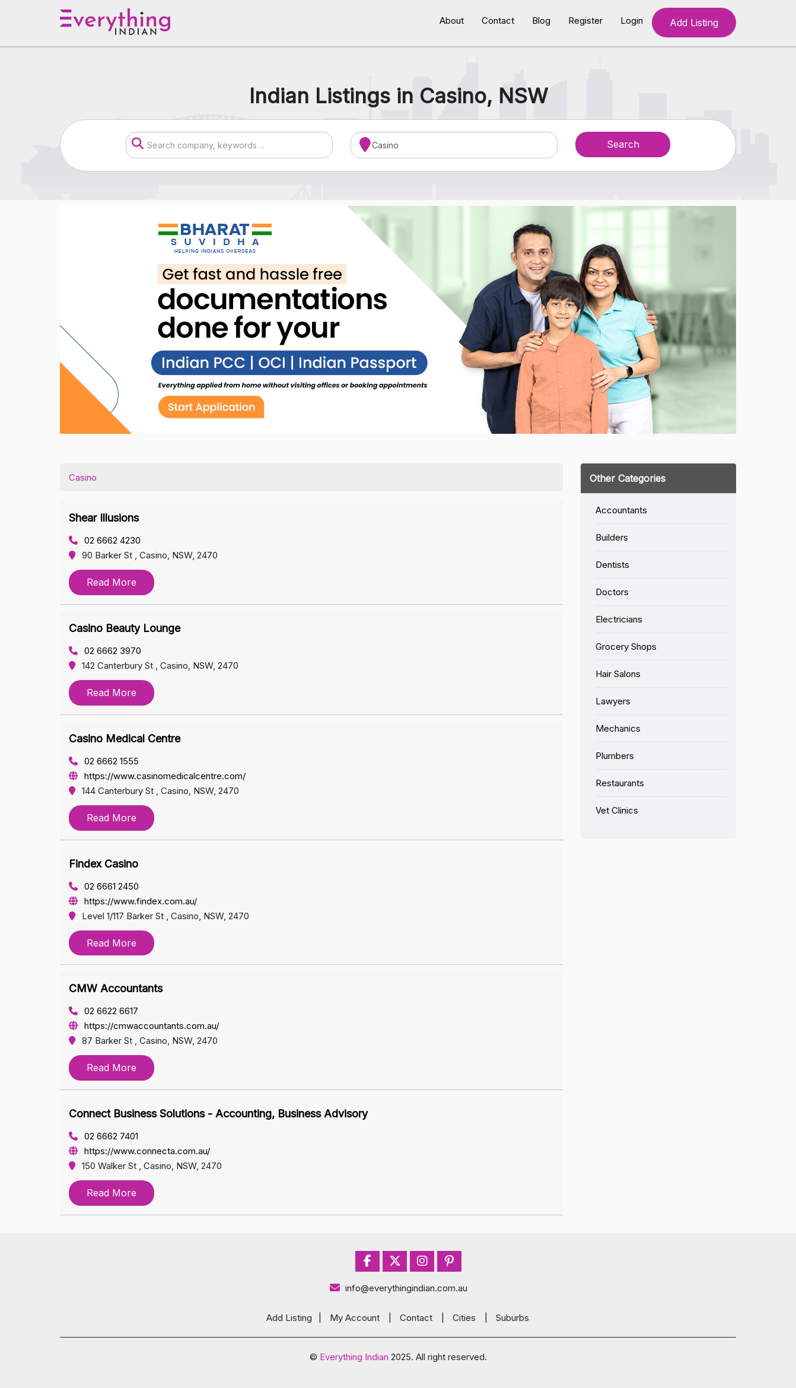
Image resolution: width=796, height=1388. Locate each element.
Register (585, 20)
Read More (111, 582)
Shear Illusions (104, 518)
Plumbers (615, 755)
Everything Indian (354, 1356)
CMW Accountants (116, 988)
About (452, 20)
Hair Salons (618, 673)
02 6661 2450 (104, 886)
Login (631, 20)
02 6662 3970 (105, 650)
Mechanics (618, 728)
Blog (541, 20)
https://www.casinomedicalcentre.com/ (157, 776)
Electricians (619, 619)
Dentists (612, 564)
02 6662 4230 (105, 540)
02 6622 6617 (103, 1011)
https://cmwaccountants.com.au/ (144, 1025)
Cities (464, 1317)
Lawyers (613, 701)
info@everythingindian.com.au (398, 1288)
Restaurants (620, 783)
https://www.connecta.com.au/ (139, 1151)
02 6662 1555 (104, 761)
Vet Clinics (617, 810)
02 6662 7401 (103, 1136)
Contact (498, 20)
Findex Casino (103, 863)
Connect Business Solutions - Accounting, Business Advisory (218, 1113)
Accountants (621, 510)
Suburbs (512, 1317)
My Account (355, 1317)
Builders (612, 537)
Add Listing (694, 22)
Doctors (612, 592)
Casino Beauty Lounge (124, 628)
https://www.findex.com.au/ (133, 901)
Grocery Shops (626, 646)
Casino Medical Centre (124, 738)
